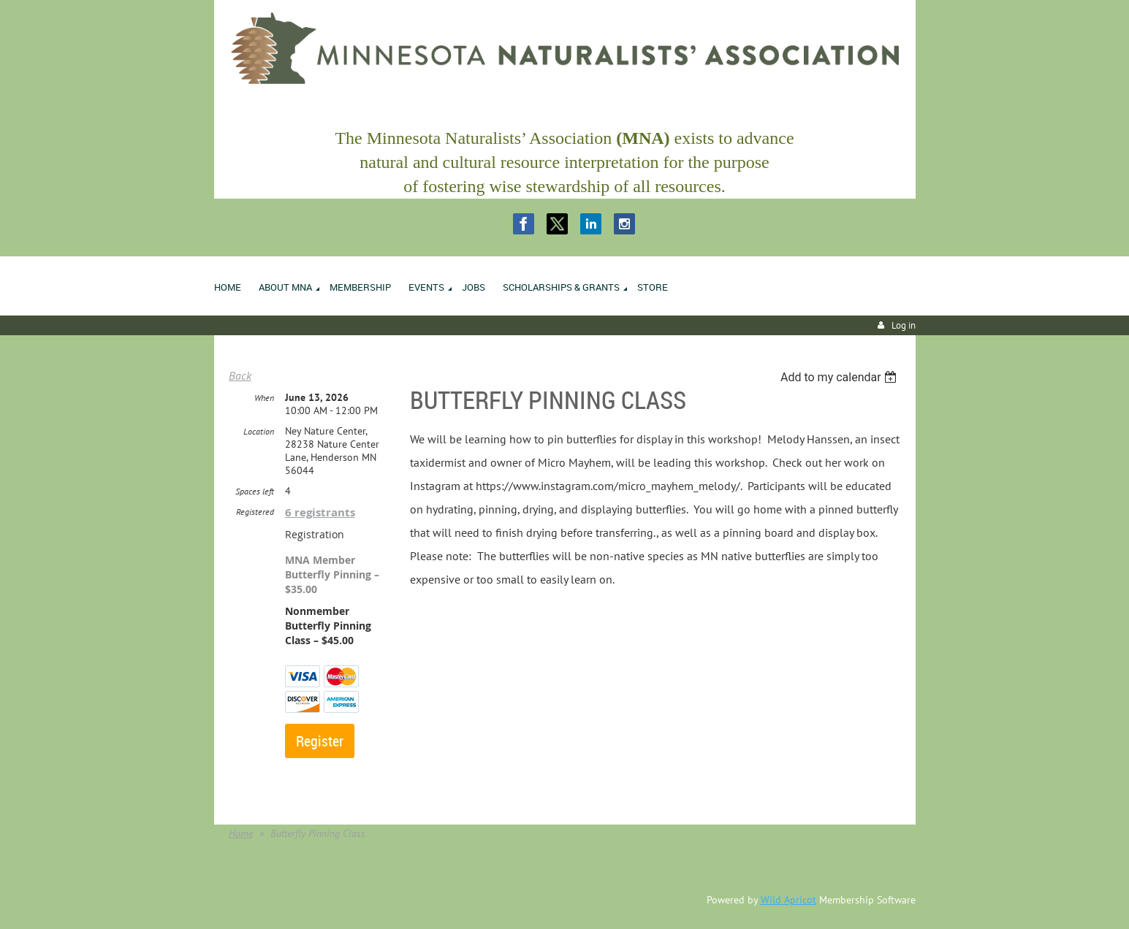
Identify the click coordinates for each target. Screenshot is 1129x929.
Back (240, 375)
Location (258, 431)
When (264, 397)
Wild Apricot (788, 899)
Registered (255, 511)
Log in (904, 325)
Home (241, 833)
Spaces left (254, 491)
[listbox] (840, 377)
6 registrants (320, 512)
